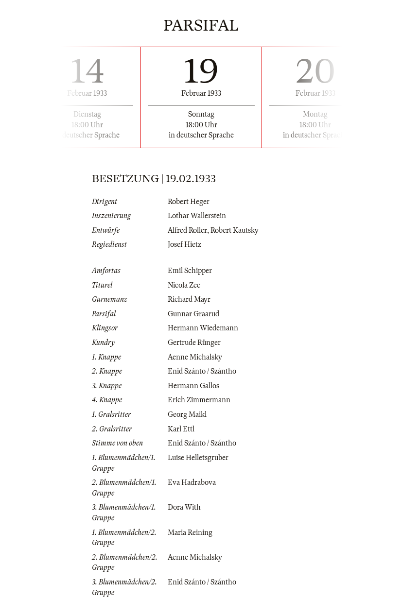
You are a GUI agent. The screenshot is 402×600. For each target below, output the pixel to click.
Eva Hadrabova (192, 482)
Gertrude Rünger (194, 342)
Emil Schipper (190, 270)
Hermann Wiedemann (203, 328)
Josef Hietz (184, 244)
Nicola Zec (184, 285)
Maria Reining (190, 532)
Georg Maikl (187, 414)
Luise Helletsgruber (198, 458)
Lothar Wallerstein (197, 216)
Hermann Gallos (193, 386)
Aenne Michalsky (195, 357)
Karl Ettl (181, 429)
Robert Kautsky (234, 230)
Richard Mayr (189, 299)
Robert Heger (189, 202)
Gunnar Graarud (193, 314)
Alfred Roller (187, 230)
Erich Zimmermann (199, 400)
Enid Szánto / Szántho (202, 371)
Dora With (184, 507)
